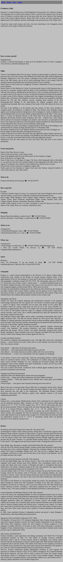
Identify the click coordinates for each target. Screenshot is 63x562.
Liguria (19, 2)
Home (3, 2)
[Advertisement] (31, 42)
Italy (14, 2)
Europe (9, 2)
